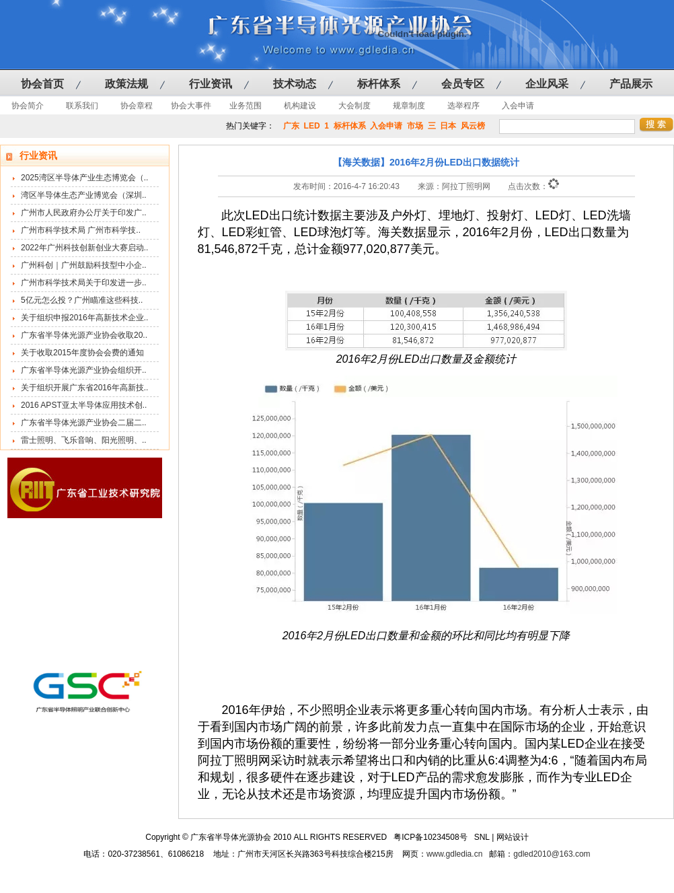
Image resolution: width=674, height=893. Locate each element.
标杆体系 (378, 84)
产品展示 (630, 84)
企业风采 (546, 84)
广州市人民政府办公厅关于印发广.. (84, 212)
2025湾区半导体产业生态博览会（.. (84, 177)
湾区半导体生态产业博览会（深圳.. (84, 195)
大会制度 (354, 105)
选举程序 (463, 105)
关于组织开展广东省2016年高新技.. (84, 387)
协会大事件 (191, 105)
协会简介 (27, 105)
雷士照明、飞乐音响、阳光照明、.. (84, 440)
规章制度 (409, 105)
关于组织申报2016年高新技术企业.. (84, 317)
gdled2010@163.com (551, 854)
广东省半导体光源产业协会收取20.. (84, 335)
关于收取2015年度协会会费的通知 (82, 352)
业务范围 (245, 105)
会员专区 (462, 84)
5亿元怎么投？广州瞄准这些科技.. (82, 300)
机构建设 (300, 105)
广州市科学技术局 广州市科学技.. (81, 230)
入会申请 (518, 105)
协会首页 (42, 84)
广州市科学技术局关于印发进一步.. (84, 282)
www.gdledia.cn (454, 854)
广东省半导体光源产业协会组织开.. (84, 370)
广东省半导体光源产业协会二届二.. (84, 422)
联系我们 (82, 105)
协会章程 (136, 105)
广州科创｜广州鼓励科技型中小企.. (84, 265)
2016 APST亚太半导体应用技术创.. (84, 405)
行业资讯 (210, 84)
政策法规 (126, 84)
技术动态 (294, 84)
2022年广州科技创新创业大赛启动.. (84, 247)
